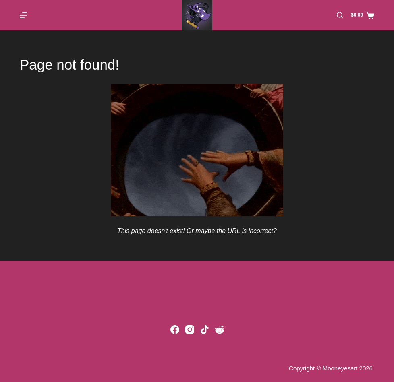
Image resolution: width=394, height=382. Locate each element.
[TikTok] (204, 329)
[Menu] (23, 15)
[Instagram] (189, 329)
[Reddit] (219, 329)
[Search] (340, 15)
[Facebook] (174, 329)
